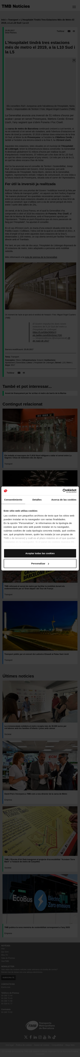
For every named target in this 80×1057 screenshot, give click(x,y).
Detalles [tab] (36, 499)
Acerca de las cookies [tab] (63, 499)
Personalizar (40, 563)
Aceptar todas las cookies (40, 553)
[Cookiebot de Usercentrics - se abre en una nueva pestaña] (62, 491)
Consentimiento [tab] (13, 499)
